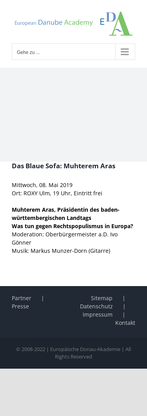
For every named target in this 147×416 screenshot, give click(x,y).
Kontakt (125, 322)
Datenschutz (96, 306)
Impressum (98, 314)
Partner (21, 298)
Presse (20, 306)
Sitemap (102, 298)
